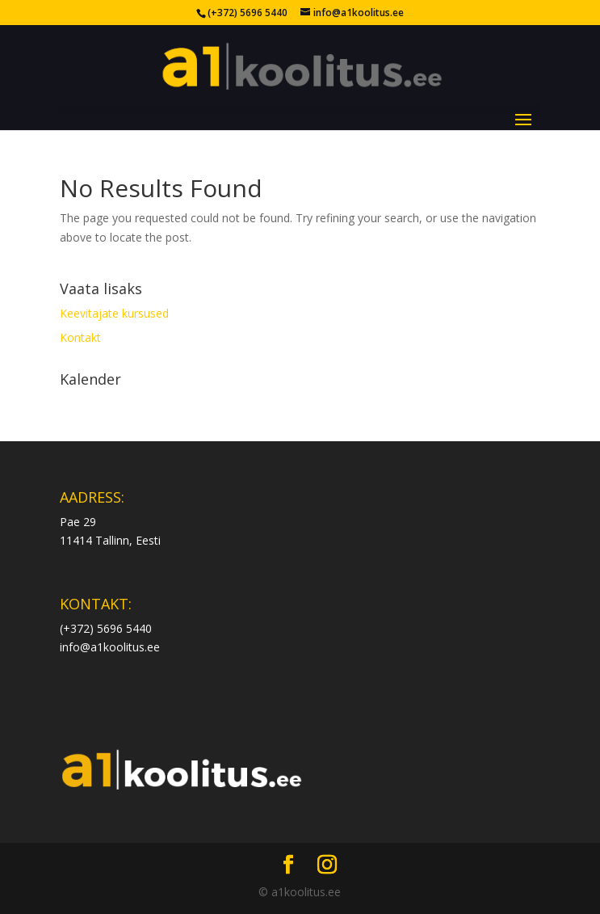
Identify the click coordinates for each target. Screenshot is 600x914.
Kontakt (80, 337)
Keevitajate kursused (114, 313)
